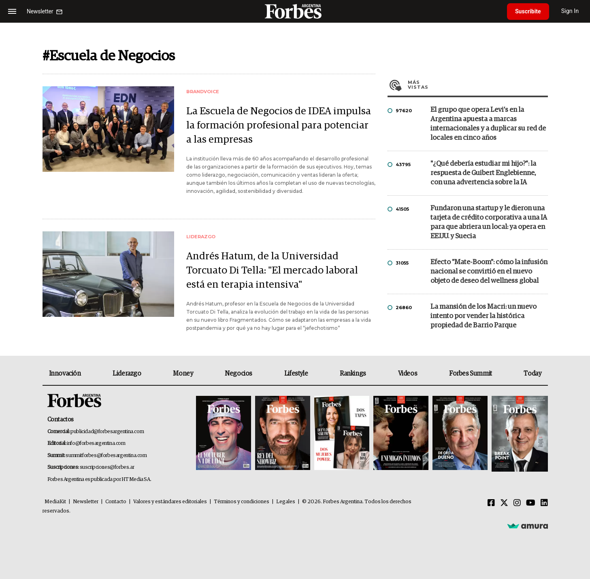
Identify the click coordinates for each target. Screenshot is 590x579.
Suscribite (528, 11)
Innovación (65, 373)
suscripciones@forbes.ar (107, 467)
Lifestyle (296, 373)
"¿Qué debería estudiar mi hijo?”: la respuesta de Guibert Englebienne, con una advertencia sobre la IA (483, 173)
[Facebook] (491, 503)
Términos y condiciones (241, 501)
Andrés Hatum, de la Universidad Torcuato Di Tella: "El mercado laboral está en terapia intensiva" (272, 270)
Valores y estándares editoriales (170, 501)
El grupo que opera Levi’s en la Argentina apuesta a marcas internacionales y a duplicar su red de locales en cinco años (488, 124)
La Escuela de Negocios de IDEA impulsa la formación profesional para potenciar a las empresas (278, 125)
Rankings (353, 373)
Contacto (115, 501)
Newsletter (85, 501)
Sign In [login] (570, 11)
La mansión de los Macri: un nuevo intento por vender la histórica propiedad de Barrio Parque (483, 316)
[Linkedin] (544, 503)
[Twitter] (504, 503)
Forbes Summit (470, 373)
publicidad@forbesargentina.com (107, 431)
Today (532, 373)
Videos (407, 373)
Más (478, 84)
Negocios (238, 373)
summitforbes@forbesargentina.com (106, 455)
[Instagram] (517, 503)
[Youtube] (530, 503)
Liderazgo (127, 373)
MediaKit (55, 501)
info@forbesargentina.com (96, 443)
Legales (285, 501)
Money (183, 373)
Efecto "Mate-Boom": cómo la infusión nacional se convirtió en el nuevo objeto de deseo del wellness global (488, 271)
